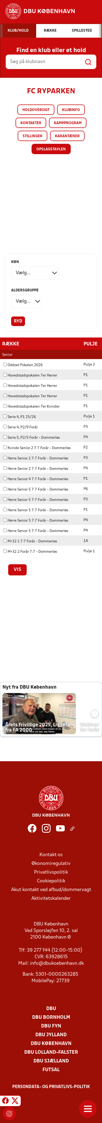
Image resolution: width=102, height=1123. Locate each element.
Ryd (18, 321)
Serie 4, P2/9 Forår (20, 427)
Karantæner (67, 136)
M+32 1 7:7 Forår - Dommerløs (30, 541)
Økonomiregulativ (51, 863)
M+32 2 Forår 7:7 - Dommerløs (30, 551)
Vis (17, 569)
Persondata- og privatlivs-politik (51, 1087)
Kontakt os (51, 854)
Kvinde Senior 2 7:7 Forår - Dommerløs (37, 448)
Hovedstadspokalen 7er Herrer (30, 375)
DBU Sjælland (51, 1061)
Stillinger (32, 136)
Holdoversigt (36, 110)
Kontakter (30, 123)
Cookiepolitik (51, 881)
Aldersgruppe (25, 290)
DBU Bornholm (51, 1017)
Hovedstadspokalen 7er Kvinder (31, 406)
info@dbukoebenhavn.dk (57, 963)
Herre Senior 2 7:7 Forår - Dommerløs (35, 458)
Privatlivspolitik (51, 872)
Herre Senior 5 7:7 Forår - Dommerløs (35, 489)
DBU (51, 1008)
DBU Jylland (51, 1034)
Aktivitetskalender (51, 898)
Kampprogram (68, 123)
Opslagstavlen (51, 149)
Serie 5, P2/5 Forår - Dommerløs (31, 437)
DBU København (51, 1043)
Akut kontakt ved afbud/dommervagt (51, 889)
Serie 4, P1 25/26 (19, 417)
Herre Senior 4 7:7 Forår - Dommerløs (35, 479)
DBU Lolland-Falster (51, 1052)
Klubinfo (71, 110)
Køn (15, 262)
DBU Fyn (51, 1026)
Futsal (51, 1069)
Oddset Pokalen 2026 (23, 365)
